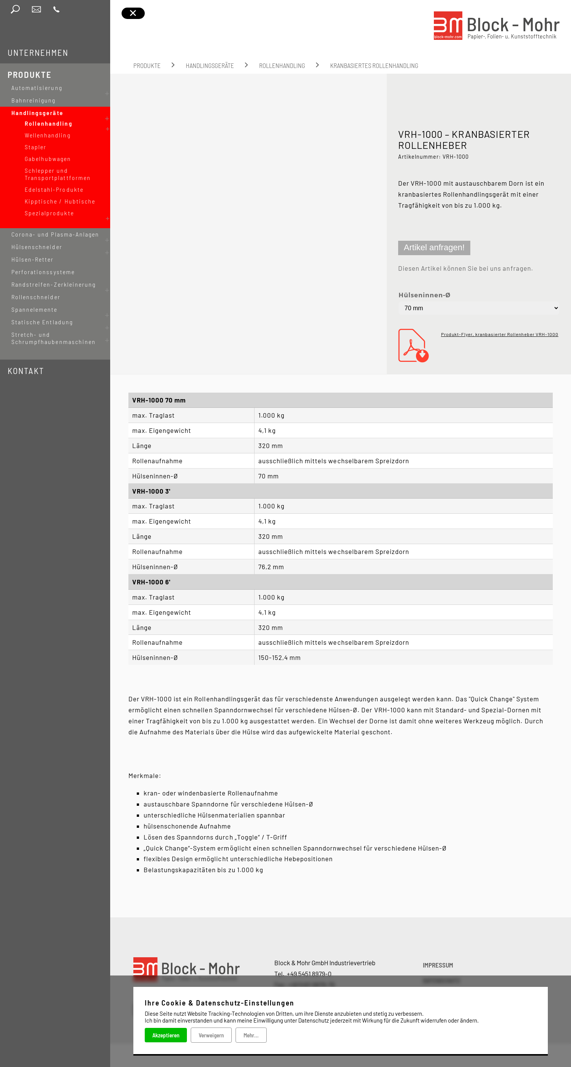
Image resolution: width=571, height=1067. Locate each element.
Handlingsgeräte (210, 65)
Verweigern (211, 1035)
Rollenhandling (282, 65)
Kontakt (26, 355)
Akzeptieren (165, 1035)
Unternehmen (38, 52)
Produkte (30, 74)
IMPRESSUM (438, 965)
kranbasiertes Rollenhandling (374, 65)
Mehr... (251, 1035)
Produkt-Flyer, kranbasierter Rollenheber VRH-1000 (499, 334)
